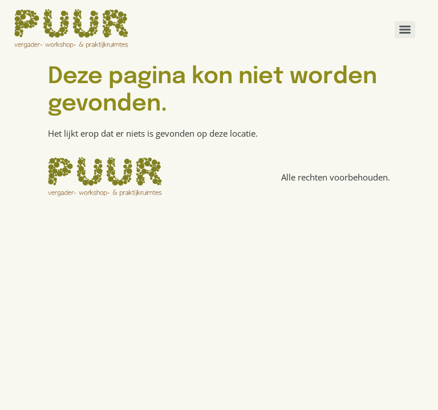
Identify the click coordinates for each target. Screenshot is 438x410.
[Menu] (405, 29)
